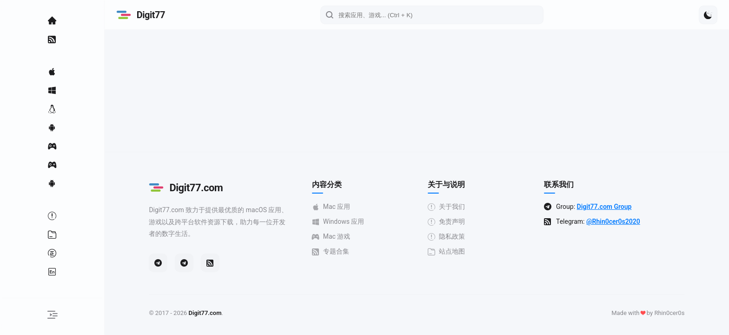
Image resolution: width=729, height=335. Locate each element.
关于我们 (450, 207)
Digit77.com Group (607, 206)
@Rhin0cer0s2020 (617, 221)
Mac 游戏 (334, 237)
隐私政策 (450, 237)
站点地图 (450, 251)
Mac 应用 (334, 207)
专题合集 (333, 251)
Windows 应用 (341, 222)
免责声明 (450, 222)
